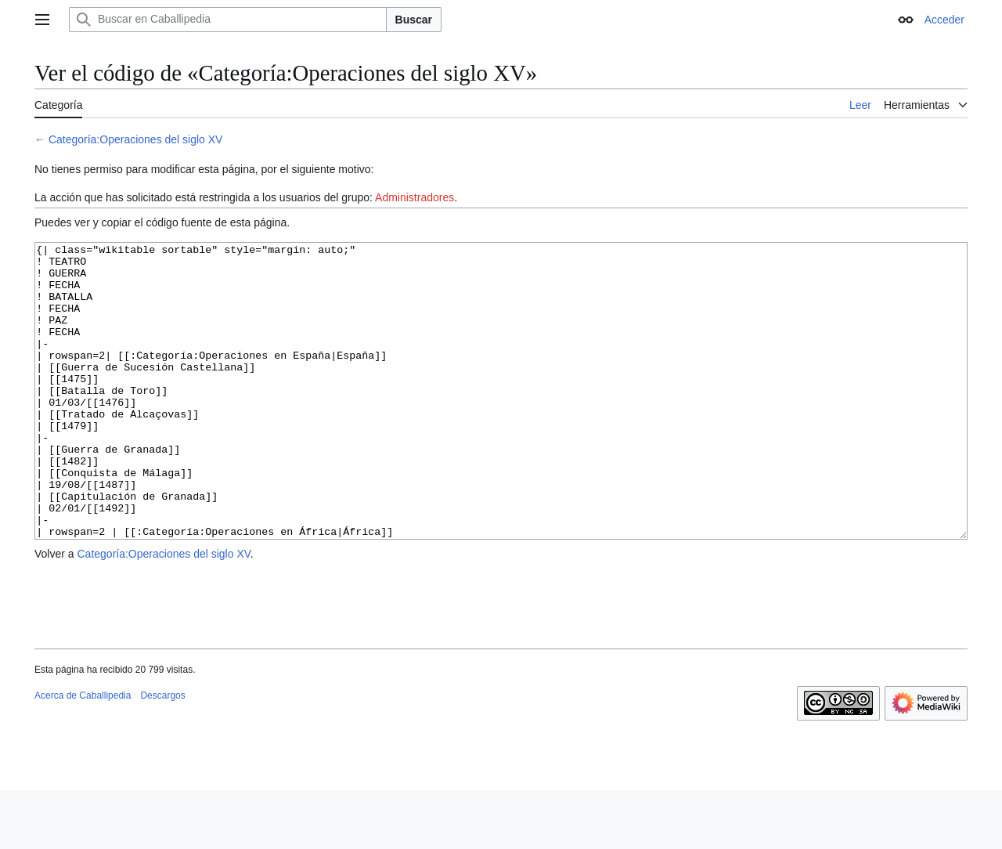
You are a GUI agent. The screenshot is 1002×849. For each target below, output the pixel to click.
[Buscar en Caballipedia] (228, 19)
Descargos (162, 754)
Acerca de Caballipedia (82, 754)
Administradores (414, 197)
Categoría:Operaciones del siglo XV (136, 139)
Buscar (413, 19)
